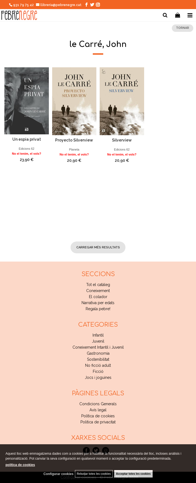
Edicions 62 (26, 148)
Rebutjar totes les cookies (94, 473)
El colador (98, 297)
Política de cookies (98, 416)
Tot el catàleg (98, 284)
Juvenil (98, 341)
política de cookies (20, 465)
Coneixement (98, 290)
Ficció (98, 371)
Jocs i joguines (98, 377)
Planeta (74, 149)
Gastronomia (98, 353)
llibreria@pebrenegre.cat (58, 5)
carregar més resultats (98, 247)
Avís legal (98, 410)
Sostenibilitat (98, 359)
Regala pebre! (98, 309)
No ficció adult (98, 365)
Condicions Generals (98, 404)
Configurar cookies (58, 474)
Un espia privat (26, 139)
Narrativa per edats (98, 303)
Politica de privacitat (98, 422)
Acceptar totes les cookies (133, 473)
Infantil (98, 335)
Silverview (122, 140)
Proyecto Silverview (74, 140)
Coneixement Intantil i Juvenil (98, 347)
